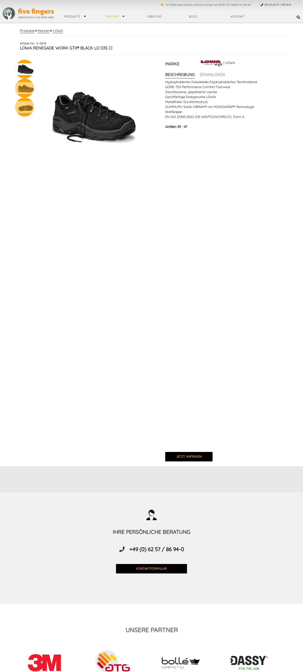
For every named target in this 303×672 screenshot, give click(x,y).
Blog (193, 16)
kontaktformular (152, 568)
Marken (42, 31)
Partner (112, 16)
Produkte (72, 16)
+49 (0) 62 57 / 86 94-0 (156, 549)
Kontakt (238, 16)
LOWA (56, 31)
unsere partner (151, 629)
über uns (154, 16)
